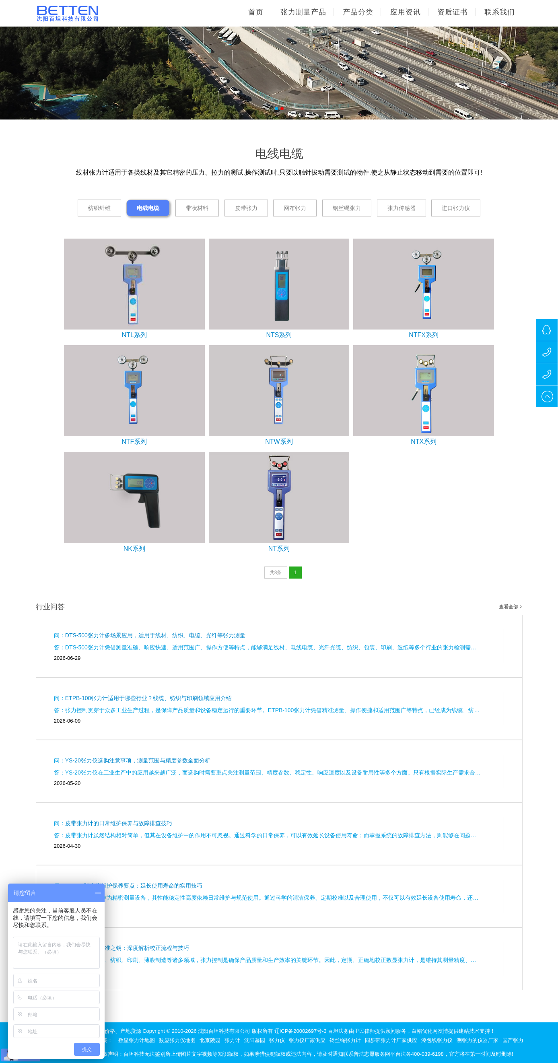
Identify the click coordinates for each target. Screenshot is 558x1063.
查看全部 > (510, 607)
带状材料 (197, 208)
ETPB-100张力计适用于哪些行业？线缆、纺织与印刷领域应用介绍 (148, 698)
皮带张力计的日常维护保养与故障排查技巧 (118, 823)
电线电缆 (148, 208)
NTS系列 (279, 335)
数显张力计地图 (136, 1040)
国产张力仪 (515, 1040)
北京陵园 (210, 1040)
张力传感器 (401, 208)
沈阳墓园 (254, 1040)
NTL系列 (134, 335)
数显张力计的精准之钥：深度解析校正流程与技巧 (127, 948)
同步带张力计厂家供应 (391, 1040)
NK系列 (134, 548)
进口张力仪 (456, 208)
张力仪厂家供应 (307, 1040)
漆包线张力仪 (437, 1040)
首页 (256, 12)
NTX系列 (424, 441)
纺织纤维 (99, 208)
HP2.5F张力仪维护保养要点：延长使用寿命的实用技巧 (133, 885)
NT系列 (279, 548)
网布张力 (295, 208)
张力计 (232, 1040)
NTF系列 (134, 441)
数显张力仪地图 (177, 1040)
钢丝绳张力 (347, 208)
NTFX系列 (424, 335)
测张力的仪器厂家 (477, 1040)
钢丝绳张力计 (345, 1040)
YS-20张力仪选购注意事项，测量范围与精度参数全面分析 (137, 760)
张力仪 (277, 1040)
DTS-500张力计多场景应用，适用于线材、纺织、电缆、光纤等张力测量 (155, 635)
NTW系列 (278, 441)
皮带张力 (246, 208)
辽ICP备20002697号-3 (300, 1031)
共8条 (276, 572)
